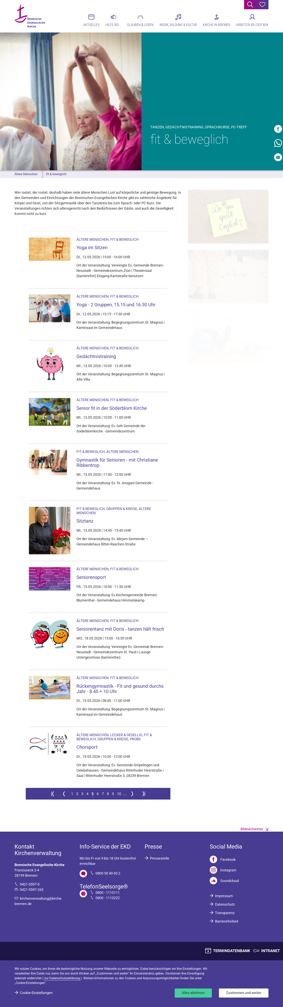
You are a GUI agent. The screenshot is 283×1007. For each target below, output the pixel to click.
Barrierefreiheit (226, 921)
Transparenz (225, 913)
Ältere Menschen (26, 174)
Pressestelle (159, 858)
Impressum (224, 896)
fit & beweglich (56, 174)
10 (119, 794)
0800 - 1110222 (108, 898)
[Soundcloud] (224, 880)
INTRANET (270, 950)
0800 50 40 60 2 (108, 873)
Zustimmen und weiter (243, 993)
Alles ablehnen (193, 993)
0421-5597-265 (31, 890)
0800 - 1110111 (108, 892)
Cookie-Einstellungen (36, 993)
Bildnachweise (252, 829)
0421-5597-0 (30, 884)
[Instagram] (223, 870)
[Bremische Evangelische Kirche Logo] (30, 16)
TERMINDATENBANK (231, 950)
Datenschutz (225, 904)
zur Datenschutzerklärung (62, 978)
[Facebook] (223, 859)
